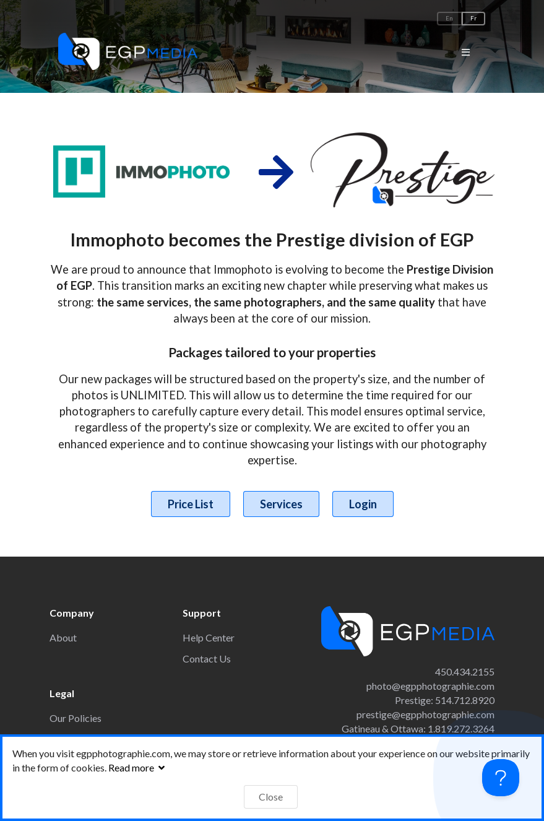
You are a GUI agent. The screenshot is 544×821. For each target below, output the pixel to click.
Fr (473, 18)
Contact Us (207, 658)
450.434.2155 (464, 671)
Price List (191, 504)
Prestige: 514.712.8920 (444, 700)
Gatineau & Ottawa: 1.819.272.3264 (418, 728)
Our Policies (75, 718)
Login (363, 504)
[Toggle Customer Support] (500, 777)
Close (271, 796)
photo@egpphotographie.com (430, 686)
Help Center (209, 637)
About (63, 637)
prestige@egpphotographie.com (425, 714)
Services (281, 504)
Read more (138, 767)
